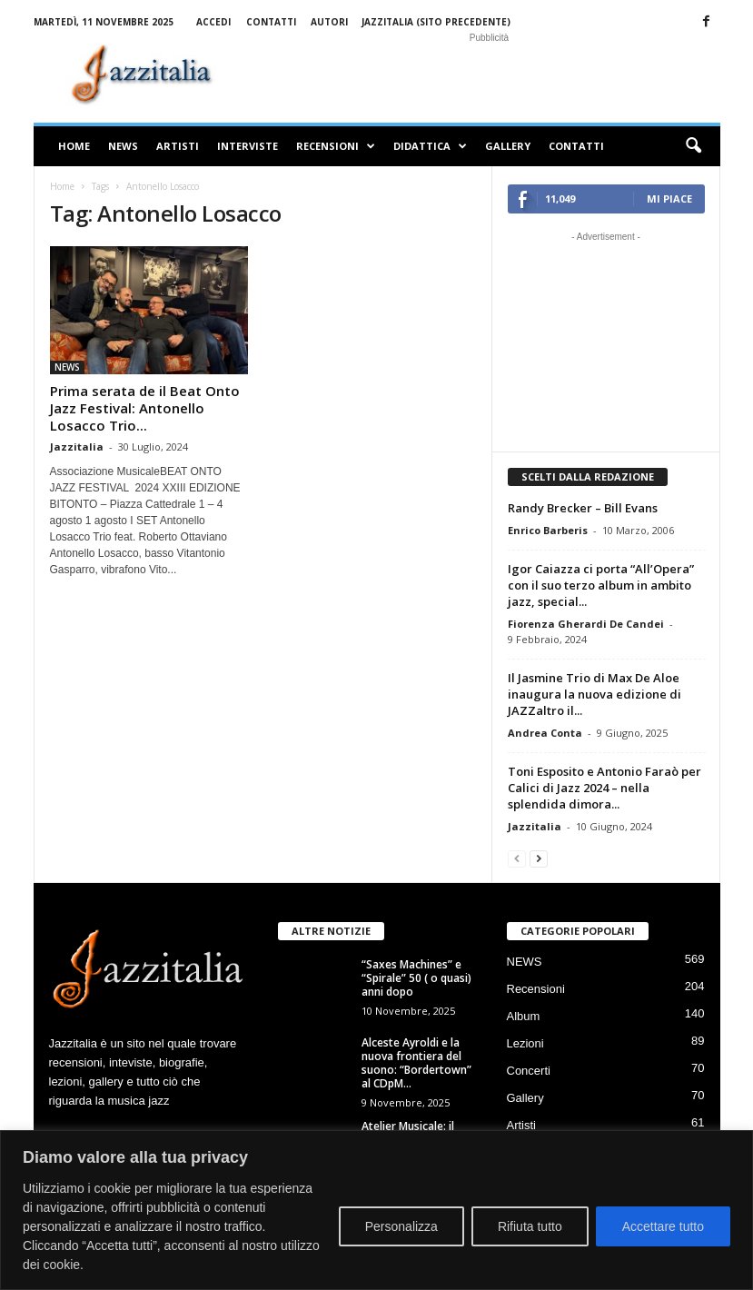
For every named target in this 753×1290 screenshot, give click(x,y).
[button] (693, 146)
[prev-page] (517, 858)
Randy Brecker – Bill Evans (583, 508)
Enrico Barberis (548, 530)
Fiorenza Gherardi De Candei (586, 623)
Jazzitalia (77, 446)
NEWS (123, 146)
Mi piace (669, 198)
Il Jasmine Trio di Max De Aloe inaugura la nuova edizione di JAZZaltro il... (594, 694)
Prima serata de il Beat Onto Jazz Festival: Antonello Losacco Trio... (145, 408)
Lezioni (525, 1043)
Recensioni (335, 146)
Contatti (271, 21)
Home (74, 146)
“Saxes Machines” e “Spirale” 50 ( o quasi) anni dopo (418, 978)
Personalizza (401, 1226)
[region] (376, 1210)
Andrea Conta (545, 732)
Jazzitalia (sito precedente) (436, 21)
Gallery (507, 146)
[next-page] (539, 858)
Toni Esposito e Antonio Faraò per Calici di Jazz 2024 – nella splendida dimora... (604, 787)
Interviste (247, 146)
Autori (329, 21)
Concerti (528, 1070)
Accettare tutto (663, 1226)
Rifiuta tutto (530, 1226)
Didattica (430, 146)
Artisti (177, 146)
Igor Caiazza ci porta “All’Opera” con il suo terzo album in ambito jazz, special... (601, 585)
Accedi (213, 21)
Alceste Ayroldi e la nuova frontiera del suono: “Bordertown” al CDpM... (416, 1063)
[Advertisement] (489, 74)
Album (523, 1016)
